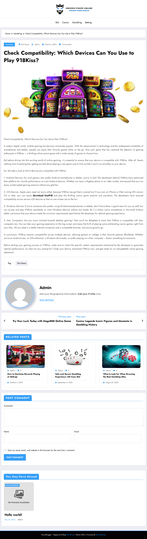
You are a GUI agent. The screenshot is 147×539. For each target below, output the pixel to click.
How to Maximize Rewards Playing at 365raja (23, 375)
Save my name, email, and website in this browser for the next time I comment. (41, 450)
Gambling (77, 22)
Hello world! (13, 515)
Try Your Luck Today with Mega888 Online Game (42, 321)
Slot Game (25, 44)
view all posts (46, 300)
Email (107, 436)
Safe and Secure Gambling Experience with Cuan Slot (68, 375)
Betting (88, 22)
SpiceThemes (101, 534)
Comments (73, 415)
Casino (65, 22)
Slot (57, 22)
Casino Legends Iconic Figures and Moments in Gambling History (104, 322)
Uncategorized (12, 485)
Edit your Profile (86, 294)
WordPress (70, 534)
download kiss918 (43, 195)
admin (37, 44)
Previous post (64, 316)
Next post (80, 316)
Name (37, 436)
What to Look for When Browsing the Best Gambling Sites (119, 375)
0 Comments (66, 44)
